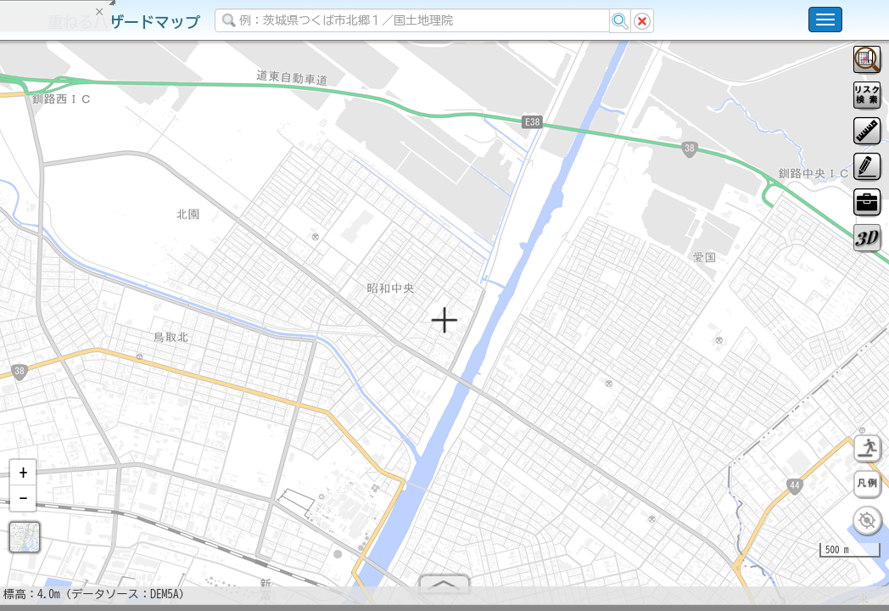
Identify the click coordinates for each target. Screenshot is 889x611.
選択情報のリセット (179, 334)
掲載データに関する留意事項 (93, 288)
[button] (23, 479)
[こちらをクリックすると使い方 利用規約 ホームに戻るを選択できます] (825, 19)
